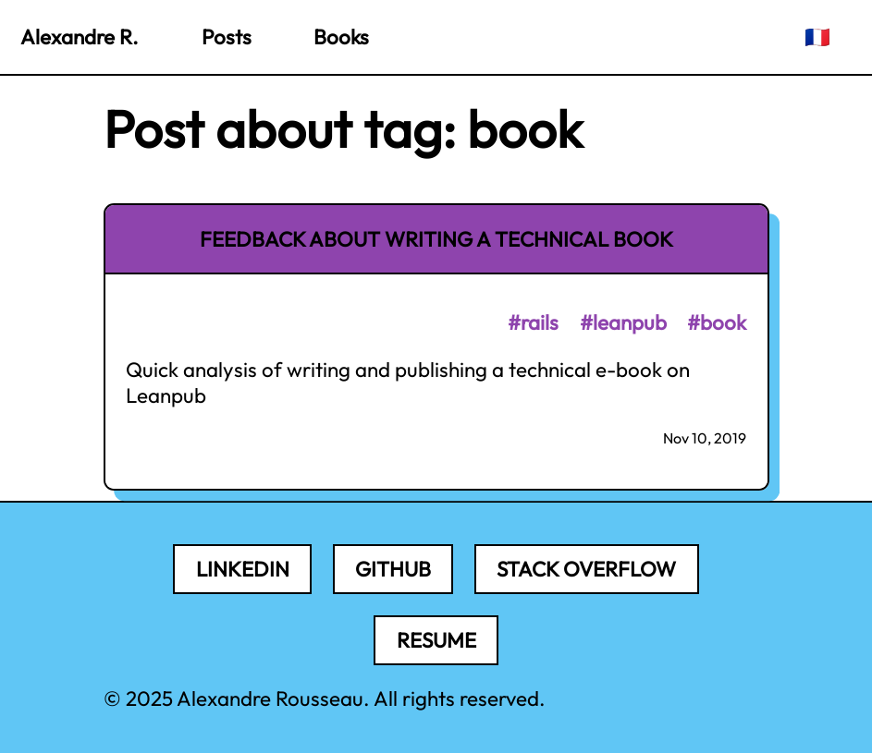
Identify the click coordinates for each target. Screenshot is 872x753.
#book (716, 322)
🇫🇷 (817, 37)
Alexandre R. (79, 37)
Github (393, 569)
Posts (227, 37)
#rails (533, 322)
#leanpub (623, 322)
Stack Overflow (586, 569)
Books (341, 37)
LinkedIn (242, 569)
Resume (436, 640)
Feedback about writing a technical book (436, 239)
